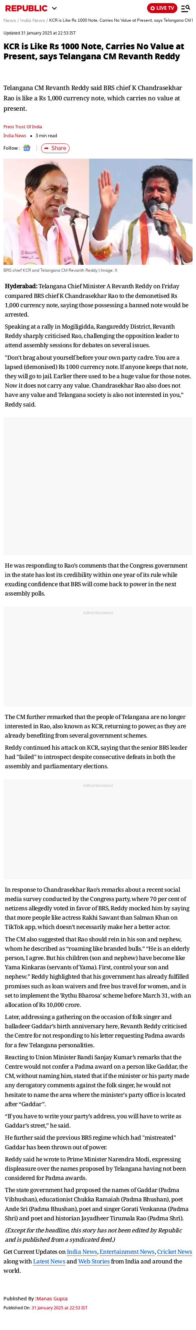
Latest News (49, 1261)
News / (11, 20)
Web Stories (94, 1261)
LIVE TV (162, 8)
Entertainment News (127, 1252)
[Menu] (185, 8)
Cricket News (174, 1252)
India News (14, 135)
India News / (34, 20)
